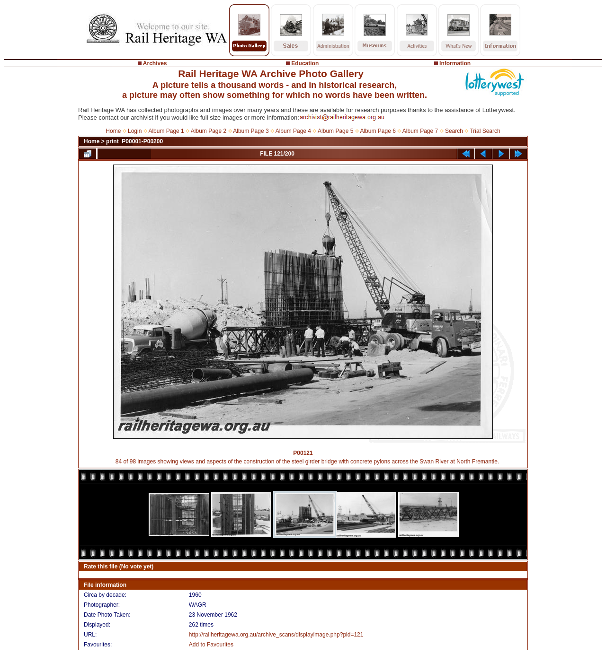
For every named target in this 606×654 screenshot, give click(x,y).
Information (455, 63)
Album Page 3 (250, 131)
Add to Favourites (211, 644)
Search (454, 131)
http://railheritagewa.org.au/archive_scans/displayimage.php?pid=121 (276, 634)
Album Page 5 (335, 131)
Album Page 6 (377, 131)
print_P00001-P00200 (134, 141)
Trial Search (485, 131)
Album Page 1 (166, 131)
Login (135, 131)
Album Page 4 (293, 131)
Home (113, 131)
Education (305, 63)
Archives (155, 63)
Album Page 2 (208, 131)
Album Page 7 (420, 131)
